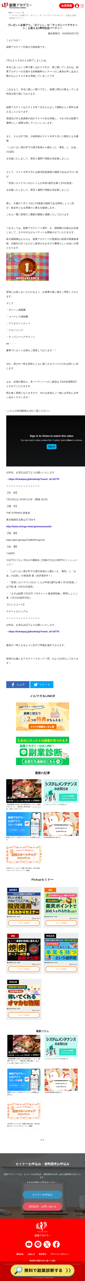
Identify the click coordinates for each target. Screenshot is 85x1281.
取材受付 (42, 1254)
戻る (42, 1140)
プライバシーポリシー (59, 1254)
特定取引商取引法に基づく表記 (42, 1261)
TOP (10, 13)
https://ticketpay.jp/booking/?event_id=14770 (34, 479)
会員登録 (66, 5)
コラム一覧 (19, 13)
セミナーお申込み (42, 1194)
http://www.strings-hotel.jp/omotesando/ (29, 526)
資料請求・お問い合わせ (42, 1206)
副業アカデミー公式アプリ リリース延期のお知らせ (23, 838)
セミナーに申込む (24, 923)
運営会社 (20, 1254)
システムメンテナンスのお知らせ (55, 804)
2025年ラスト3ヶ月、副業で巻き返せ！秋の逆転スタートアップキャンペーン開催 (23, 869)
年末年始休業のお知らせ (52, 837)
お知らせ (31, 1254)
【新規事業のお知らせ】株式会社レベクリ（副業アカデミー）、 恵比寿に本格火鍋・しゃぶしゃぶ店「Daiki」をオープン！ (23, 807)
